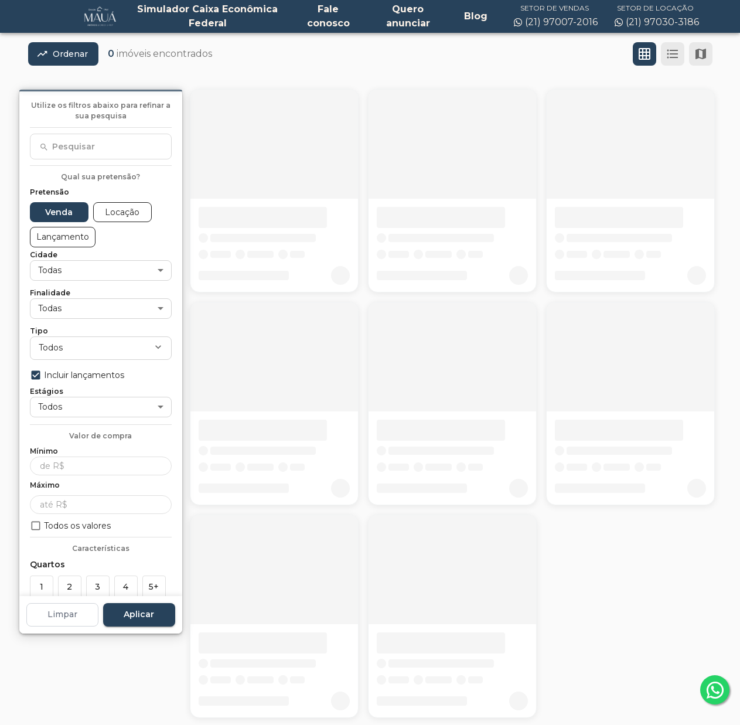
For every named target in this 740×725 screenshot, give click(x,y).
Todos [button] (51, 347)
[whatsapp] (714, 689)
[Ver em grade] (644, 54)
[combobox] (101, 146)
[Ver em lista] (672, 54)
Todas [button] (50, 270)
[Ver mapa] (700, 54)
